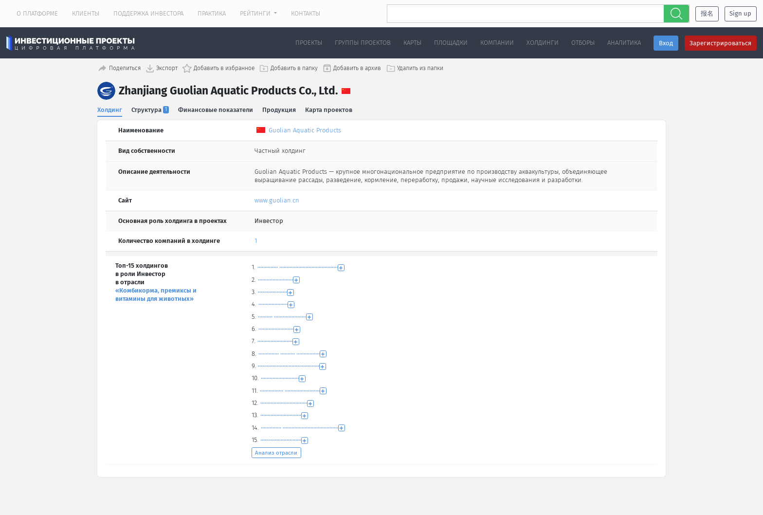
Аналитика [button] (624, 42)
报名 (707, 13)
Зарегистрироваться (720, 43)
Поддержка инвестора (148, 13)
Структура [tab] (150, 108)
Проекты (308, 42)
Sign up (740, 13)
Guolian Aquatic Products (305, 129)
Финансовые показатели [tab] (216, 108)
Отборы (583, 42)
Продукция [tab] (279, 108)
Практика (212, 13)
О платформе (37, 13)
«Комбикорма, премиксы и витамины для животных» (156, 293)
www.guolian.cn (276, 199)
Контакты (305, 13)
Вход (666, 43)
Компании (497, 42)
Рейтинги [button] (256, 13)
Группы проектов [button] (363, 42)
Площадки (451, 42)
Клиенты (85, 13)
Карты (412, 42)
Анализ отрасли (276, 451)
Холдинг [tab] (109, 108)
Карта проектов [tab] (329, 108)
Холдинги (543, 42)
